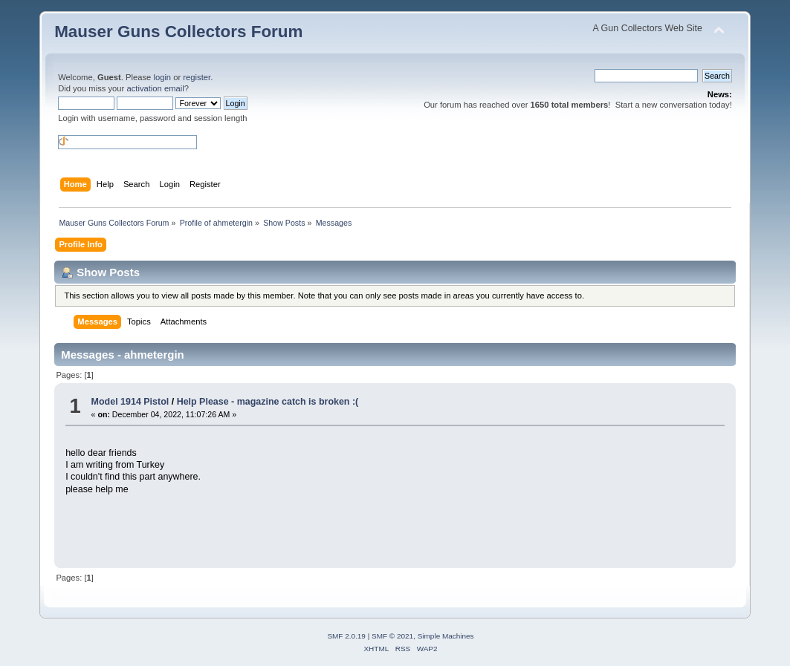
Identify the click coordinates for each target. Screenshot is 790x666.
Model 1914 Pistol (130, 401)
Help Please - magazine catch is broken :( (268, 401)
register (196, 77)
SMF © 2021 (392, 636)
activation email (155, 88)
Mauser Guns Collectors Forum (178, 31)
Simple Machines (446, 636)
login (162, 77)
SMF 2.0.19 (346, 636)
